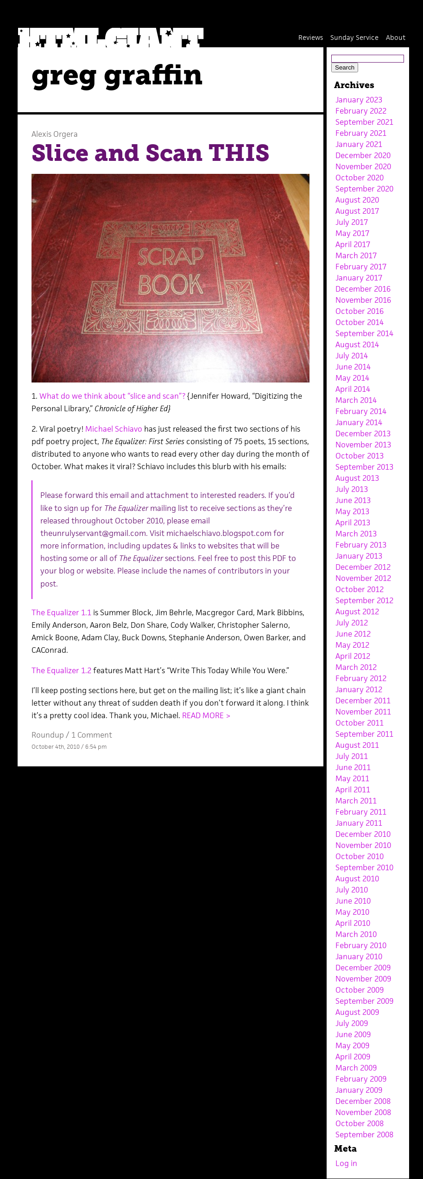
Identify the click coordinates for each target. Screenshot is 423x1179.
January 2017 (358, 278)
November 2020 (363, 166)
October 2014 (359, 322)
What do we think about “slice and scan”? (112, 396)
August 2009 (357, 1012)
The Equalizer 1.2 (62, 670)
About (395, 37)
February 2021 (360, 133)
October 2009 (359, 990)
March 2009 (356, 1068)
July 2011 (351, 756)
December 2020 (363, 155)
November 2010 (363, 845)
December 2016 (363, 289)
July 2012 (351, 623)
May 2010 (352, 912)
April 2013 (352, 522)
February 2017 (360, 266)
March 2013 (356, 534)
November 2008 (363, 1112)
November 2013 (363, 445)
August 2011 (357, 745)
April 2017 (352, 244)
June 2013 (353, 500)
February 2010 (360, 945)
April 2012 (352, 656)
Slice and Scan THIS (151, 153)
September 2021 (364, 122)
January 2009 (358, 1090)
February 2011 (360, 812)
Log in (346, 1163)
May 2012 (352, 645)
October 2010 (359, 856)
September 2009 (364, 1001)
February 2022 (360, 111)
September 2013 (364, 467)
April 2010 (352, 923)
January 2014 (358, 422)
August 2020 (357, 200)
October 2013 (359, 456)
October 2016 (359, 311)
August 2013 (357, 478)
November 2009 (363, 979)
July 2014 (351, 356)
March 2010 (356, 934)
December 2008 (363, 1101)
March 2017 (356, 255)
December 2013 (363, 433)
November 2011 (363, 712)
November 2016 (363, 300)
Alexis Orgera (55, 134)
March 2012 (356, 667)
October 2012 (359, 589)
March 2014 (356, 400)
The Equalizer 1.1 (61, 612)
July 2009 (351, 1023)
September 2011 (364, 734)
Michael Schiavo (114, 429)
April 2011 (352, 789)
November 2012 (363, 578)
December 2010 (363, 834)
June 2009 (353, 1034)
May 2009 (352, 1045)
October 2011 (359, 723)
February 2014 (360, 411)
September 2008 (364, 1134)
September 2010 (364, 867)
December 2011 (363, 700)
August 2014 (357, 344)
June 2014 (353, 367)
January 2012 (358, 689)
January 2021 (358, 144)
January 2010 (358, 956)
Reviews (310, 37)
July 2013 (351, 489)
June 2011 (353, 767)
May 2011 (352, 778)
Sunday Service (354, 37)
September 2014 (364, 333)
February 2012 (360, 678)
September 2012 (364, 600)
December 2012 (363, 567)
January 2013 (358, 556)
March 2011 (356, 801)
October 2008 (359, 1123)
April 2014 (352, 389)
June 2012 (353, 634)
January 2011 (358, 823)
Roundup (48, 735)
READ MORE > (206, 715)
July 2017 (351, 222)
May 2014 (352, 378)
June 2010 (353, 901)
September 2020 (364, 189)
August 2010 (357, 878)
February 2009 (360, 1079)
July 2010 (351, 890)
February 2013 (360, 545)
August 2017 (357, 211)
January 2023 (358, 100)
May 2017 (352, 233)
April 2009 (352, 1057)
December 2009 (363, 967)
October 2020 (359, 177)
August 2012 (357, 611)
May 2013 (352, 511)
